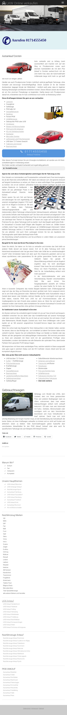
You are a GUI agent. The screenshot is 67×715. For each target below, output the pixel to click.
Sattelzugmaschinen (13, 378)
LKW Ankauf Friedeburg (10, 617)
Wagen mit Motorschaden (15, 127)
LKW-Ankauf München (14, 484)
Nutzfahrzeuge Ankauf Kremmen (13, 638)
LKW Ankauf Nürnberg (14, 497)
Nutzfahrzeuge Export (14, 489)
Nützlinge (9, 114)
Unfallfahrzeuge (11, 119)
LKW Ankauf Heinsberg (10, 612)
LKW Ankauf (8, 601)
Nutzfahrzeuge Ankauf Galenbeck (13, 643)
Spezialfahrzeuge (12, 112)
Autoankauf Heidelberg (10, 690)
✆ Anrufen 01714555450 (29, 40)
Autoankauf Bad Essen (10, 680)
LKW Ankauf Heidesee (10, 606)
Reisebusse (42, 366)
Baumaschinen (11, 146)
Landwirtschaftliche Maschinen (17, 376)
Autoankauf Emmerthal (10, 685)
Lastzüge (9, 102)
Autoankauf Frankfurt (14, 500)
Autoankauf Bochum (14, 505)
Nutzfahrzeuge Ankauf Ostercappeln (14, 656)
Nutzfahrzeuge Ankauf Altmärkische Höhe (16, 651)
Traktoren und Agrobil (13, 144)
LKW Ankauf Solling (9, 609)
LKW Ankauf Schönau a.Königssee (14, 627)
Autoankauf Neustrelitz (10, 688)
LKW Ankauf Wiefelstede (11, 614)
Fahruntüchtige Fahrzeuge (47, 378)
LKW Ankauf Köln (12, 502)
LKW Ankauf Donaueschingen (12, 622)
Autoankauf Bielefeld (9, 672)
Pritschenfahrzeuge (13, 363)
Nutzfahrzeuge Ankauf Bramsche (13, 659)
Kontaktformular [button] (10, 168)
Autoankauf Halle (8, 693)
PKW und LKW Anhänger (14, 129)
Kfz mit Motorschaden (14, 507)
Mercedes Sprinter (12, 136)
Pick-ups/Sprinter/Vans (46, 371)
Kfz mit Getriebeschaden (15, 131)
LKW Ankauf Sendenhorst (11, 604)
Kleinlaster (10, 134)
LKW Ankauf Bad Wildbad (11, 619)
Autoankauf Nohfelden (10, 677)
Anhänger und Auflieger (46, 361)
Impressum (34, 708)
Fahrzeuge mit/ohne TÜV (47, 376)
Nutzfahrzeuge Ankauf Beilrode (13, 648)
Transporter (42, 363)
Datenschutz (27, 708)
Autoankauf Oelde (9, 675)
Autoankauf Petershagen (11, 682)
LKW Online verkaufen (20, 3)
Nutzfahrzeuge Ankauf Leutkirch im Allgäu (16, 641)
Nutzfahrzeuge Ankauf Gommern (13, 646)
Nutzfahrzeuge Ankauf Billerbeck (13, 653)
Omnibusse (10, 124)
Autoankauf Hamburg (14, 492)
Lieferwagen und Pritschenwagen (18, 139)
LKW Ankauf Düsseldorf (15, 494)
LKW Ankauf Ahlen (9, 625)
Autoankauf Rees (8, 695)
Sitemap (41, 708)
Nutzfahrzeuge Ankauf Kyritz (12, 661)
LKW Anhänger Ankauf (14, 487)
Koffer (8, 361)
